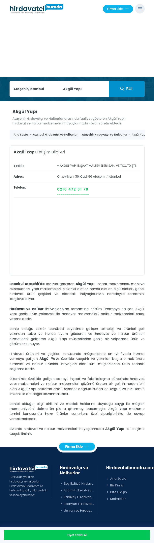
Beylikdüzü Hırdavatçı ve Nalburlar (77, 483)
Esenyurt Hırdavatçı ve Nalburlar (77, 504)
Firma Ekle (118, 9)
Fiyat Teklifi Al (77, 535)
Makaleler (116, 499)
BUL (126, 88)
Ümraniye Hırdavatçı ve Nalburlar (77, 510)
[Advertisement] (77, 47)
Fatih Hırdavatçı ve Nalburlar (77, 490)
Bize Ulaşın (116, 492)
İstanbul (115, 176)
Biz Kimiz (114, 485)
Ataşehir (99, 176)
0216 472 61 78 (73, 189)
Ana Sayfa (116, 478)
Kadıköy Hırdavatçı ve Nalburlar (77, 497)
